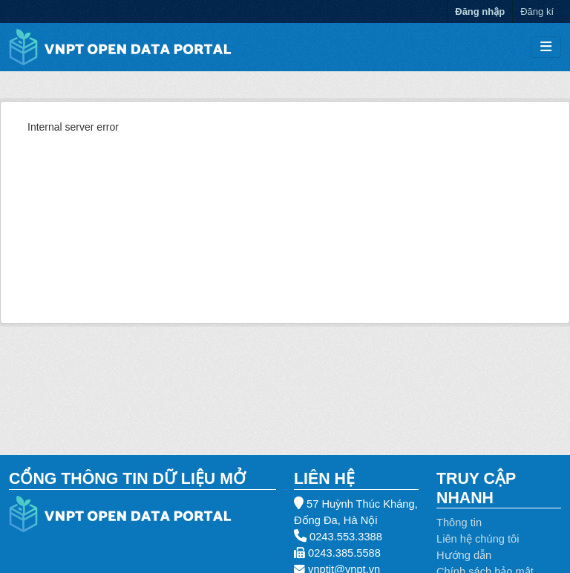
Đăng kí (537, 11)
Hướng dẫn (463, 555)
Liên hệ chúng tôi (478, 539)
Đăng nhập (480, 11)
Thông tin (459, 522)
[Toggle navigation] (546, 47)
